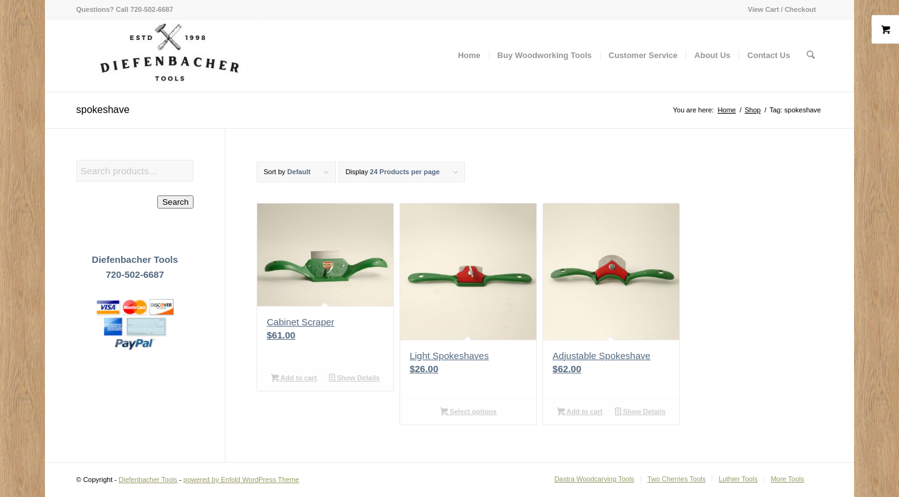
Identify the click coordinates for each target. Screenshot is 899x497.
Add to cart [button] (294, 379)
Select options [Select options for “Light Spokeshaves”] (468, 413)
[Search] (810, 55)
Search (175, 202)
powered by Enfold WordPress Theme (241, 479)
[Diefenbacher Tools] (169, 55)
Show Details (354, 379)
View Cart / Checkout (782, 9)
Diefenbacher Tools (148, 479)
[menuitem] (779, 9)
